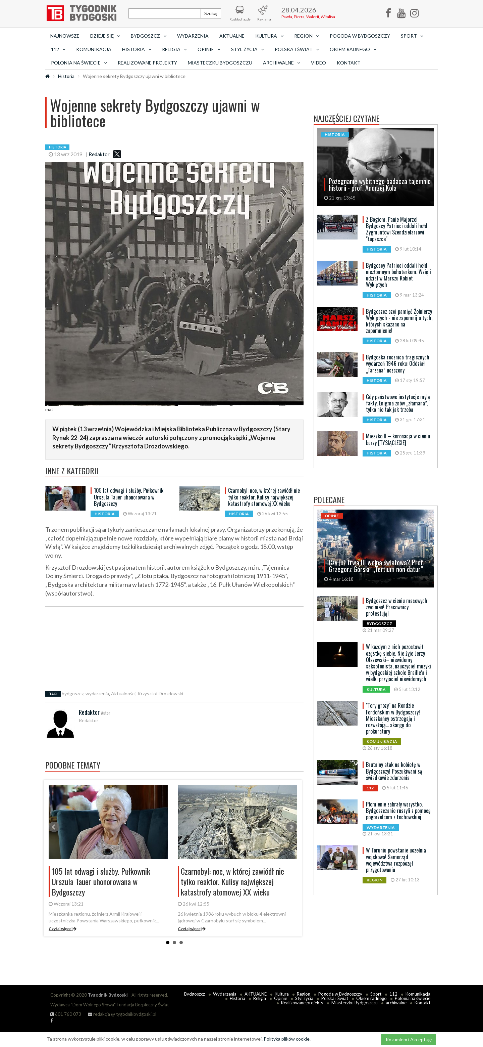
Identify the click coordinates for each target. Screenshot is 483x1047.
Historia (66, 76)
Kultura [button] (269, 36)
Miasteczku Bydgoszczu (220, 63)
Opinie (280, 998)
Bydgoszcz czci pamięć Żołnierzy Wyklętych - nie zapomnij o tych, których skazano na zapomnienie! (399, 321)
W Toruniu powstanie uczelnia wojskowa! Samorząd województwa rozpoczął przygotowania (396, 860)
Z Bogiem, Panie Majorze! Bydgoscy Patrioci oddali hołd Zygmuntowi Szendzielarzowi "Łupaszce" (396, 229)
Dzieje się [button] (105, 36)
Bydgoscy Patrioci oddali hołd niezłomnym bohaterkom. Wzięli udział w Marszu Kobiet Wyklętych (398, 275)
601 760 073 (65, 1014)
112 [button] (58, 49)
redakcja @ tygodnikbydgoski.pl (122, 1014)
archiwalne (396, 1002)
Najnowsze (64, 36)
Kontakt (349, 63)
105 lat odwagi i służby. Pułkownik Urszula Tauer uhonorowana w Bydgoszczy (128, 496)
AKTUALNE (232, 36)
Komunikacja (93, 49)
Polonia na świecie (412, 998)
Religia (259, 998)
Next (291, 827)
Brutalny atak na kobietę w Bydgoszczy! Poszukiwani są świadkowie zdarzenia (394, 770)
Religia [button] (174, 49)
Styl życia (304, 998)
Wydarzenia (193, 36)
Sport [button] (412, 36)
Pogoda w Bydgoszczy (360, 36)
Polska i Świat (334, 998)
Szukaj (210, 13)
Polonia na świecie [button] (79, 63)
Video (318, 63)
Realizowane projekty (147, 63)
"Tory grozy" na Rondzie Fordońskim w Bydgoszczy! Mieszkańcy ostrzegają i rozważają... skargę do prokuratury (393, 718)
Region (303, 994)
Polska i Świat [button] (297, 49)
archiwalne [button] (281, 63)
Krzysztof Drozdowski (160, 693)
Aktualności (123, 693)
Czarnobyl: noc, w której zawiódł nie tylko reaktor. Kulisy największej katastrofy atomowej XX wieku (264, 496)
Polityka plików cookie (287, 1039)
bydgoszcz (73, 693)
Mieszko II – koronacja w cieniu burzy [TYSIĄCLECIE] (398, 439)
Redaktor (99, 154)
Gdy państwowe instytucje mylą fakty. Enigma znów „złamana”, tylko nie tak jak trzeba (398, 403)
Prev (54, 827)
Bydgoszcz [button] (148, 36)
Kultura (282, 994)
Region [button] (306, 36)
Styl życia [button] (247, 49)
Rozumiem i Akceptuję (409, 1039)
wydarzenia (97, 693)
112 (393, 994)
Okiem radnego (371, 998)
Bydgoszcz (194, 994)
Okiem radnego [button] (353, 49)
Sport (375, 994)
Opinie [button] (209, 49)
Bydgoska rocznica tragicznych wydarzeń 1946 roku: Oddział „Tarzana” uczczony (397, 363)
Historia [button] (136, 49)
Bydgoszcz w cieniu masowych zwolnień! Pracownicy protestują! (396, 607)
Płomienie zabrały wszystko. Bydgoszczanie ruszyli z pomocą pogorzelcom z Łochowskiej (398, 810)
